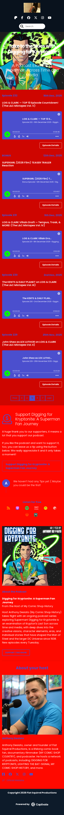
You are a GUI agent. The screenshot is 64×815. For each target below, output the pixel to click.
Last (49, 398)
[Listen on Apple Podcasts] (17, 508)
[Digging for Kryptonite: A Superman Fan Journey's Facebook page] (20, 18)
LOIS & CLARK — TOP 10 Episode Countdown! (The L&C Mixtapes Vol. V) (30, 104)
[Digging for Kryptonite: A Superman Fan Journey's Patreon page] (15, 18)
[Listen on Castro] (35, 514)
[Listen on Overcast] (27, 514)
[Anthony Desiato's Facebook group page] (12, 774)
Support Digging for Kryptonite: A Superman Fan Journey (28, 466)
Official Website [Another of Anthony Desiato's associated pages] (13, 780)
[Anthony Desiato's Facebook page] (5, 774)
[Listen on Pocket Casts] (55, 508)
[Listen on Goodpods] (45, 508)
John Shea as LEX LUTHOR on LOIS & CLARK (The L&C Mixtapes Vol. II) (29, 343)
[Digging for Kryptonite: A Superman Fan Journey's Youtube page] (47, 18)
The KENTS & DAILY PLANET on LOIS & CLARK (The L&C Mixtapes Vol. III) (29, 283)
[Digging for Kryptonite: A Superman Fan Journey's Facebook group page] (27, 18)
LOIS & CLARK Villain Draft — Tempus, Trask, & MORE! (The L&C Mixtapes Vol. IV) (31, 223)
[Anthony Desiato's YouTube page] (32, 774)
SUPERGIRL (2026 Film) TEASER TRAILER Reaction (26, 164)
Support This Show (16, 652)
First (15, 398)
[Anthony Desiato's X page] (19, 774)
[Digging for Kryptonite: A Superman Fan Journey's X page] (34, 18)
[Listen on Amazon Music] (36, 508)
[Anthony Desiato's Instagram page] (26, 774)
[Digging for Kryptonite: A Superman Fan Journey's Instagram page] (41, 18)
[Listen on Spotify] (27, 508)
